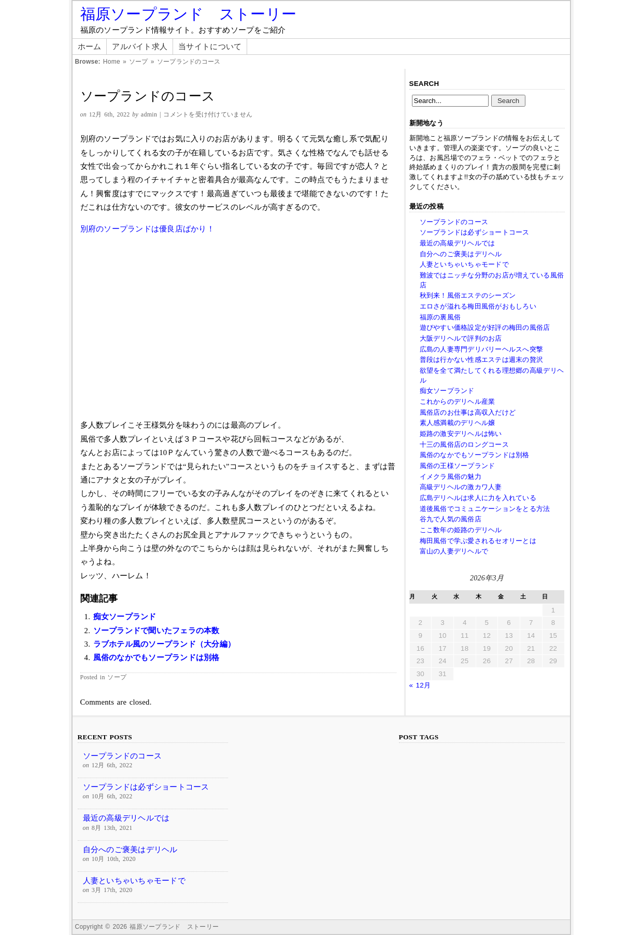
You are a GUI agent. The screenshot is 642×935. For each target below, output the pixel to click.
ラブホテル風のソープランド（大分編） (164, 644)
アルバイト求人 (139, 46)
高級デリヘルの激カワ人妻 (461, 487)
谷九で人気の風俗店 (450, 519)
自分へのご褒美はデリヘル (461, 254)
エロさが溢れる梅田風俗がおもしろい (478, 306)
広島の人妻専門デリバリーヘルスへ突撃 (482, 349)
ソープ (138, 61)
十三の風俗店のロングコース (464, 444)
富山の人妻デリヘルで (454, 551)
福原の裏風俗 (440, 317)
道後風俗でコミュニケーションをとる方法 (485, 509)
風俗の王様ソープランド (457, 466)
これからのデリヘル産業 (457, 401)
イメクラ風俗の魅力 (450, 476)
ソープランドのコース (454, 222)
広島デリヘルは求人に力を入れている (478, 498)
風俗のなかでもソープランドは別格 (156, 657)
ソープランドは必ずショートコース (475, 232)
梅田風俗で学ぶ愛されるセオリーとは (478, 541)
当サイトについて (209, 46)
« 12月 (420, 685)
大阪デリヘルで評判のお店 (461, 338)
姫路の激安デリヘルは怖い (461, 433)
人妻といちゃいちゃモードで (464, 264)
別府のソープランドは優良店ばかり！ (147, 229)
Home (111, 61)
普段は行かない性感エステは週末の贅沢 (482, 359)
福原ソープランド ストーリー (188, 14)
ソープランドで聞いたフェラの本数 (156, 630)
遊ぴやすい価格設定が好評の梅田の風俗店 (485, 327)
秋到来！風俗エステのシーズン (468, 295)
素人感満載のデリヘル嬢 (457, 423)
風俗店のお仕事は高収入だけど (468, 412)
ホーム (90, 46)
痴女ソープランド (124, 616)
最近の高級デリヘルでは (457, 243)
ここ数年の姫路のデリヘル (461, 530)
